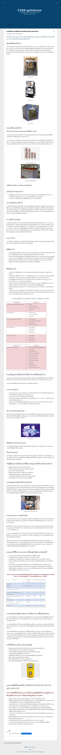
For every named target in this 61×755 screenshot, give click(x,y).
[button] (54, 31)
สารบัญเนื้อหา (17, 25)
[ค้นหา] (56, 3)
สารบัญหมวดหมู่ (26, 25)
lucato (32, 749)
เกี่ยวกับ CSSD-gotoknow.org (37, 25)
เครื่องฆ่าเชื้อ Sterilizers (26, 733)
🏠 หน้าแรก (10, 25)
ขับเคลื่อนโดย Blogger (30, 747)
